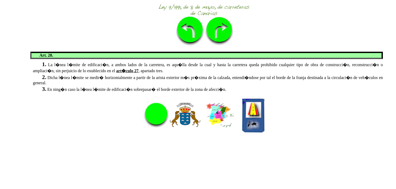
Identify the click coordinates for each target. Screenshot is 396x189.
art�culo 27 (127, 71)
